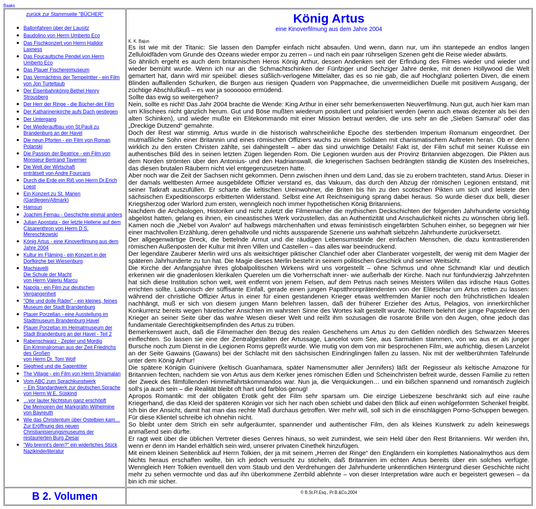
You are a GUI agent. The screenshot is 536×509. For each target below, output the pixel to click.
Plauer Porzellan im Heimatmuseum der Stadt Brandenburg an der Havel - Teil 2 (67, 331)
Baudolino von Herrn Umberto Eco (61, 36)
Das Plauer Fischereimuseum (56, 70)
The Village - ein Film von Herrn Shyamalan (72, 374)
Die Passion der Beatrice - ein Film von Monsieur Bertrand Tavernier (66, 157)
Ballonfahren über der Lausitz (56, 28)
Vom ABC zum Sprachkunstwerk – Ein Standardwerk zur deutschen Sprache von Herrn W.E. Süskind (71, 387)
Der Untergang (40, 119)
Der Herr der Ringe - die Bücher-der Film (68, 104)
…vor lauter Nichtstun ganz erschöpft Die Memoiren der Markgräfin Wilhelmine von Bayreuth (68, 407)
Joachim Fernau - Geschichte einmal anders (72, 215)
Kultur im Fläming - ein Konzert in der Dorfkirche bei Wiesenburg (64, 258)
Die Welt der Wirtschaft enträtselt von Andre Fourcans (56, 170)
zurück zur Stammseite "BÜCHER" (65, 14)
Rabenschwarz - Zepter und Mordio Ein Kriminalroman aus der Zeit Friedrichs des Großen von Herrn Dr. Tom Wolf (69, 350)
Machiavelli (35, 268)
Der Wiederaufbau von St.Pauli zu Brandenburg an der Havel (61, 130)
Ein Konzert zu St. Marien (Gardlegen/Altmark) (51, 197)
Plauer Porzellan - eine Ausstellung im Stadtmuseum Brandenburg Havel (65, 317)
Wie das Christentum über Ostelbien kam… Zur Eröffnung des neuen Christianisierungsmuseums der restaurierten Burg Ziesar (71, 429)
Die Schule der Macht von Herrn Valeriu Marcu (50, 277)
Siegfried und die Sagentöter (55, 366)
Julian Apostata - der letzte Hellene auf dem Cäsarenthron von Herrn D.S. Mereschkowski (72, 228)
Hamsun (32, 207)
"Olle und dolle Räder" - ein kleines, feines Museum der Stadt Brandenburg (70, 304)
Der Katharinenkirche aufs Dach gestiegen (70, 112)
